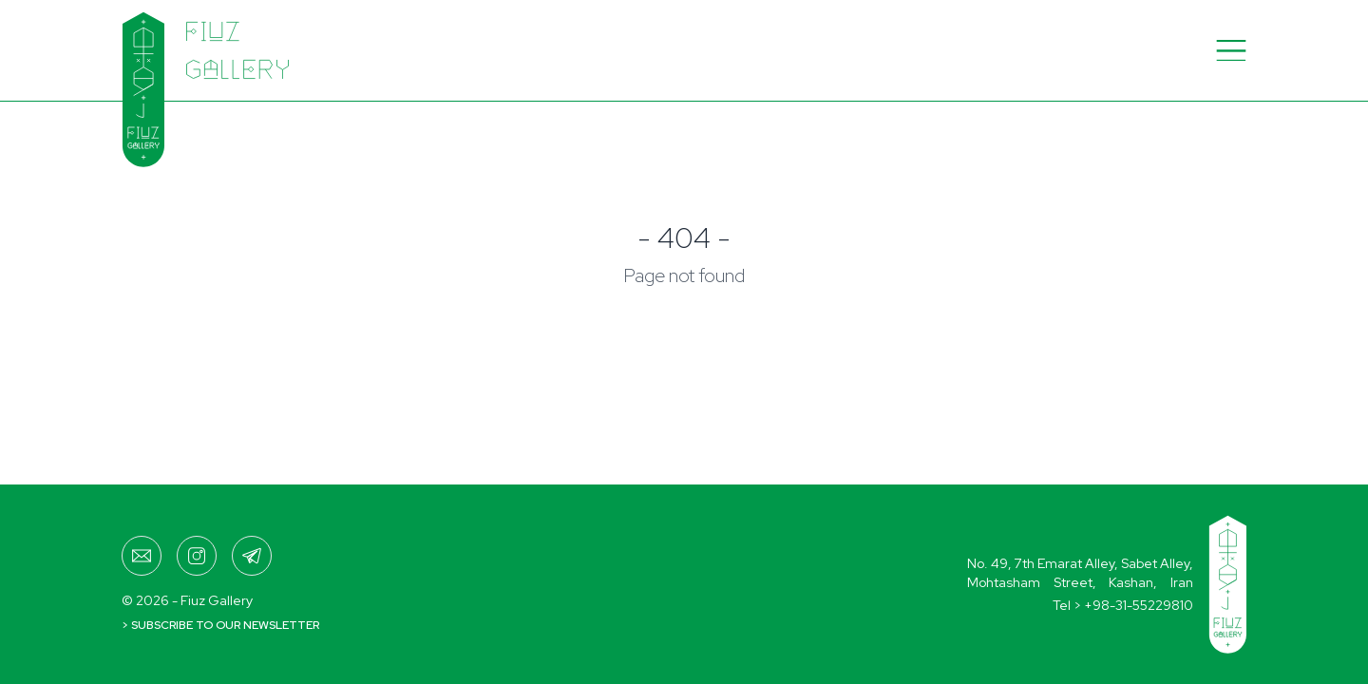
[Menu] (1231, 50)
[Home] (176, 50)
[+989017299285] (252, 556)
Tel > (1123, 605)
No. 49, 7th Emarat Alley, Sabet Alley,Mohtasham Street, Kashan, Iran (1080, 573)
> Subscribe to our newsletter (220, 625)
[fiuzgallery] (197, 556)
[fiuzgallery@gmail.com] (142, 556)
